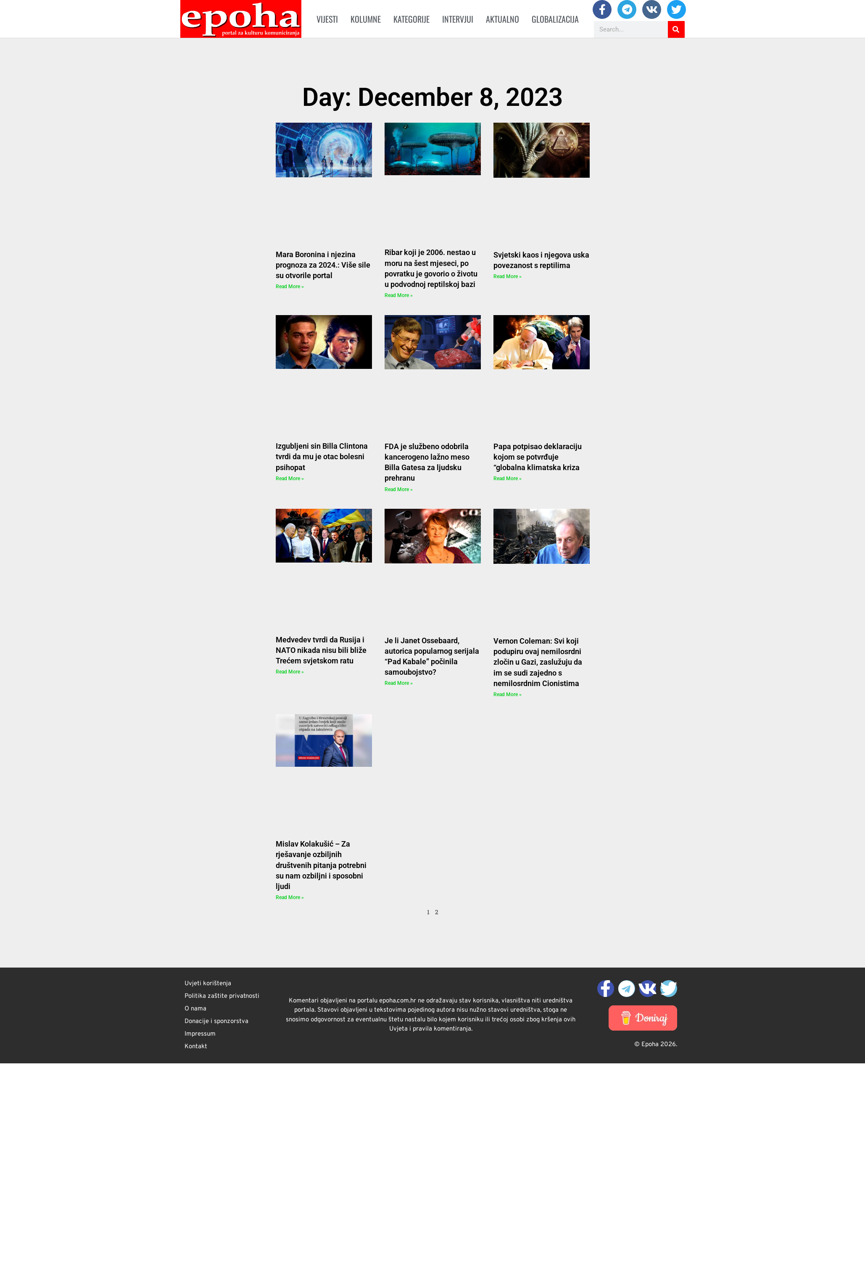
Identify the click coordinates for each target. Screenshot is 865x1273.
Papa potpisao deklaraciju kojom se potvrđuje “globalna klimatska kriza (537, 457)
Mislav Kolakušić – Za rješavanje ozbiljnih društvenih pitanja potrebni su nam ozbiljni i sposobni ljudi (321, 865)
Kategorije (411, 19)
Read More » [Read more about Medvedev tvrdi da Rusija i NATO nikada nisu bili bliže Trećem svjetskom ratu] (290, 672)
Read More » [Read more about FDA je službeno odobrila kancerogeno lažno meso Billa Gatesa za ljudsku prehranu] (399, 489)
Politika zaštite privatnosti (222, 996)
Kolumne (366, 19)
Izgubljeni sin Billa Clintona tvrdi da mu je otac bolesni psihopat (322, 456)
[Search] (676, 29)
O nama (195, 1009)
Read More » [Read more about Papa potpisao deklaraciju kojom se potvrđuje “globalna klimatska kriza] (507, 478)
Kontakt (196, 1047)
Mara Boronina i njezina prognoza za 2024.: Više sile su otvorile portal (323, 265)
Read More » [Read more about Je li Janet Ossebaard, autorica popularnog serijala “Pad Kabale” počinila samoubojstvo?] (399, 683)
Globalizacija (555, 19)
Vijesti (327, 19)
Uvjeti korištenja (208, 984)
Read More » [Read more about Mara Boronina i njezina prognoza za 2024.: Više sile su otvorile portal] (290, 286)
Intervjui (457, 19)
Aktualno (502, 19)
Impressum (200, 1034)
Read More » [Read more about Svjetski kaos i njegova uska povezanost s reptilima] (507, 276)
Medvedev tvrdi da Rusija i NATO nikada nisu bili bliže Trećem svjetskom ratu (321, 650)
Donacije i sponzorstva (216, 1022)
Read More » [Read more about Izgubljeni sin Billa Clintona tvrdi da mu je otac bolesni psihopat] (290, 478)
